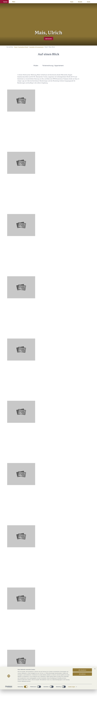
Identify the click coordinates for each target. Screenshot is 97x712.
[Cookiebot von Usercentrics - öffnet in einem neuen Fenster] (9, 709)
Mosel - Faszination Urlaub (21, 47)
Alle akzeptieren (82, 692)
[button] (4, 1)
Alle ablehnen (82, 696)
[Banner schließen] (94, 691)
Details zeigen (71, 709)
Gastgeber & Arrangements (36, 47)
